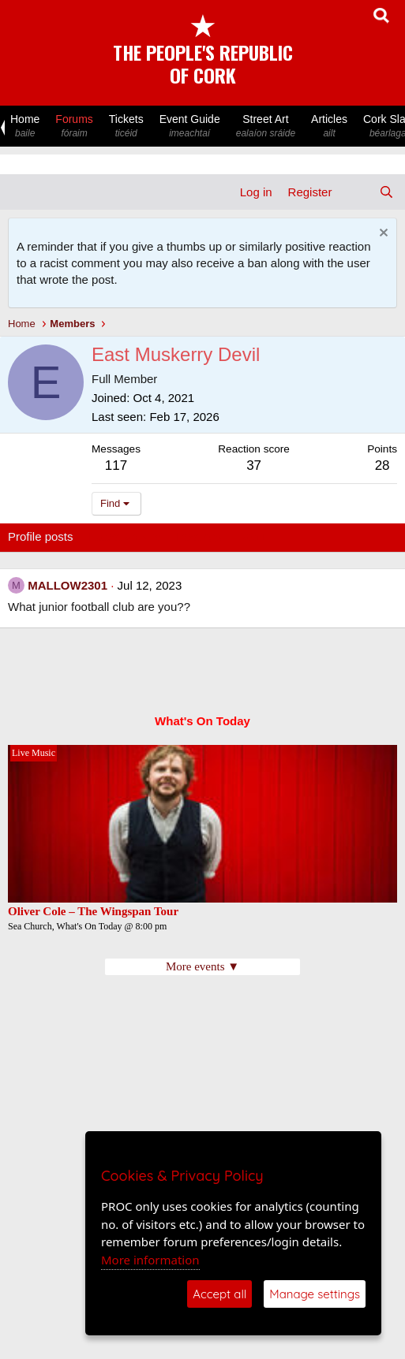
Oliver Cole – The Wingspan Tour (95, 911)
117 (116, 465)
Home (24, 126)
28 (382, 465)
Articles (329, 126)
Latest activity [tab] (125, 536)
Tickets (126, 126)
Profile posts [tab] (40, 536)
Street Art (265, 126)
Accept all (219, 1293)
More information (150, 1260)
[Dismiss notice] (381, 234)
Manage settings (314, 1293)
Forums (73, 126)
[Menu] (21, 192)
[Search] (386, 192)
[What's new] (354, 192)
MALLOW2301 (67, 585)
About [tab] (253, 536)
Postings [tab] (199, 536)
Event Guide (189, 126)
